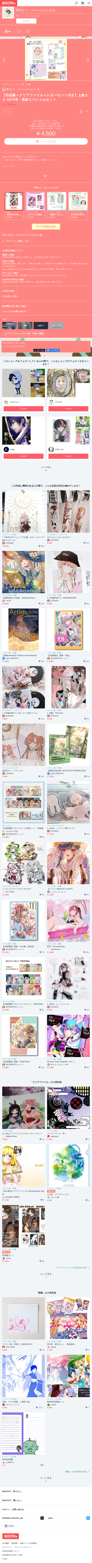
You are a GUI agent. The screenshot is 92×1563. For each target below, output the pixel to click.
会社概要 (5, 1543)
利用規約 (14, 1543)
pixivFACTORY (7, 282)
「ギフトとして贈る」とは (17, 241)
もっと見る (46, 469)
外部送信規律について (10, 1551)
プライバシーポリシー (23, 1547)
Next (87, 59)
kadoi (12, 449)
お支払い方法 (11, 296)
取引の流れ (10, 291)
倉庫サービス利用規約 (28, 1543)
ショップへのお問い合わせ (14, 311)
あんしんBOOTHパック (11, 269)
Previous (4, 59)
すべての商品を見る (46, 226)
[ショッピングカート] (83, 3)
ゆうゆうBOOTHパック (30, 269)
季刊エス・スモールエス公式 (28, 16)
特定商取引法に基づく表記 (14, 306)
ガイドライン (7, 1547)
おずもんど (14, 402)
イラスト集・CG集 (22, 84)
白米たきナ (59, 449)
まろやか (58, 402)
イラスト (6, 84)
